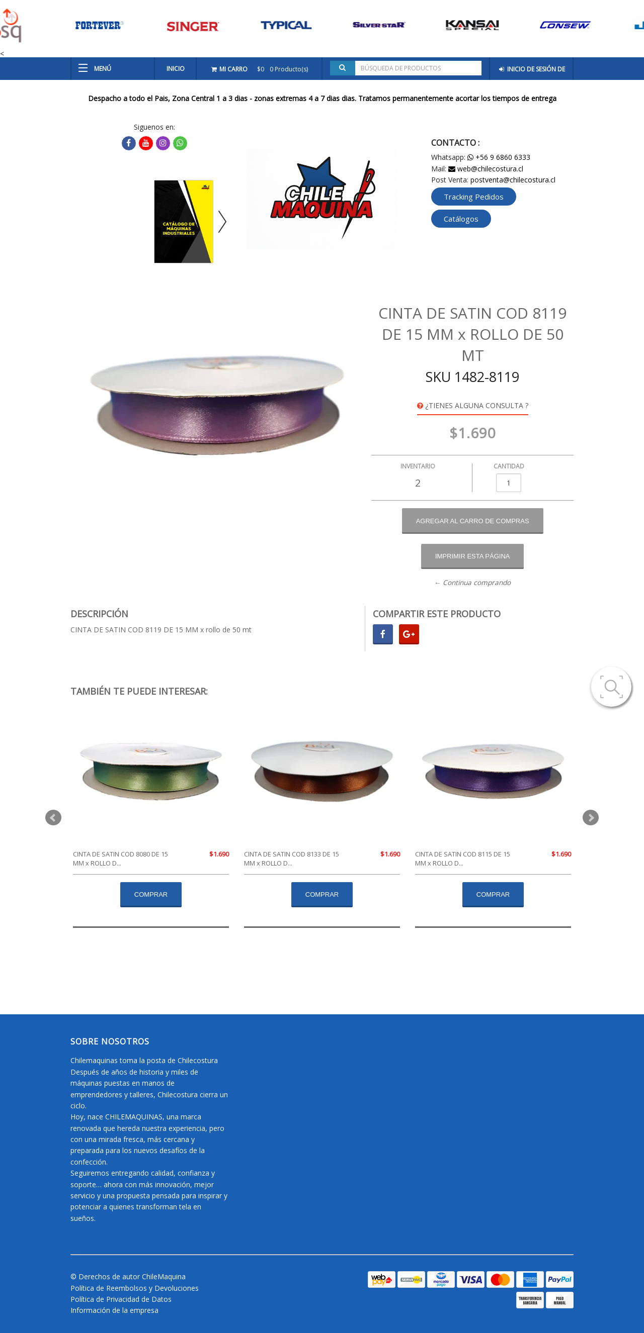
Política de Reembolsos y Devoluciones (134, 1288)
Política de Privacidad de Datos (121, 1299)
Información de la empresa (114, 1310)
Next (591, 818)
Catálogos (461, 219)
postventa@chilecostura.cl (512, 179)
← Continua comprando (472, 582)
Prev (53, 818)
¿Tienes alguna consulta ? (472, 405)
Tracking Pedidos (474, 197)
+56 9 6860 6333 (498, 157)
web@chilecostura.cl (485, 168)
